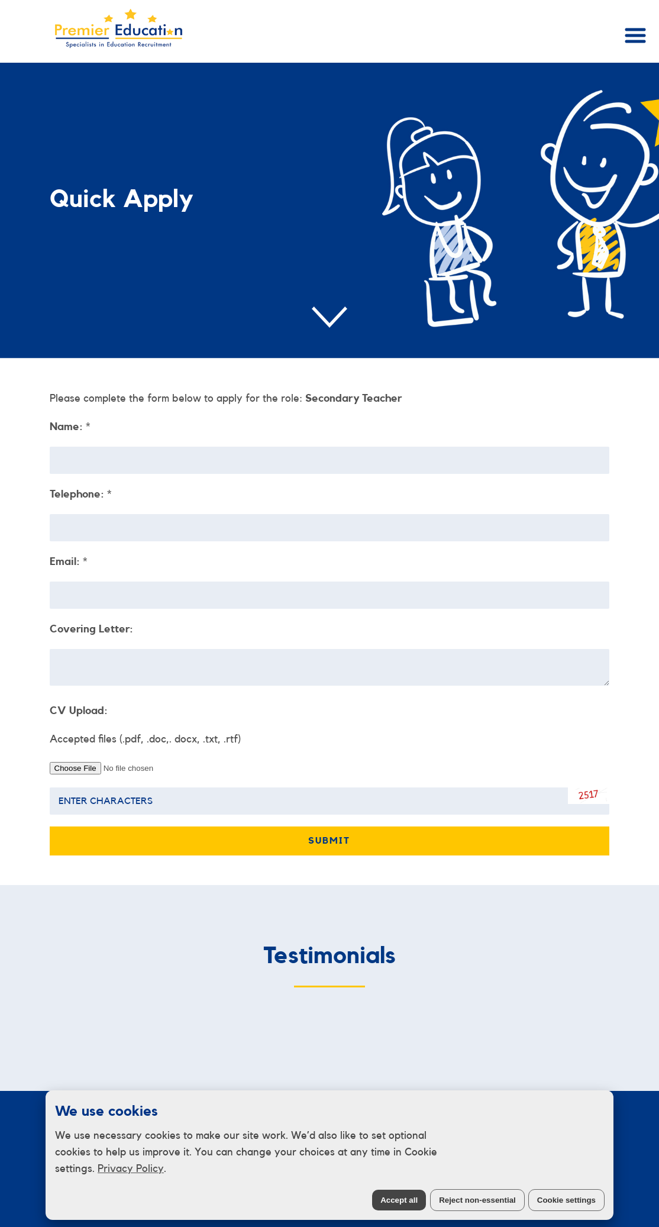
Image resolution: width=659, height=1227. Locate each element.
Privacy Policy (131, 1168)
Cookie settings (566, 1200)
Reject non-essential (477, 1200)
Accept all (399, 1200)
